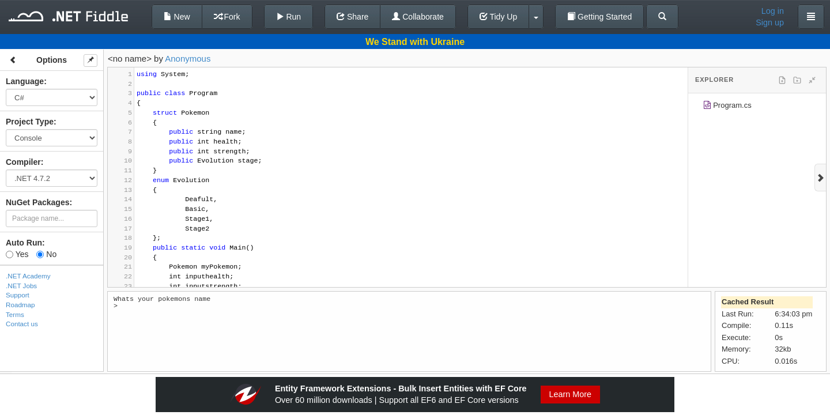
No (46, 254)
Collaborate (418, 16)
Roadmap (20, 304)
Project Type (30, 121)
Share (352, 16)
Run (288, 16)
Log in (772, 11)
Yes (17, 254)
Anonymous (187, 58)
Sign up (770, 22)
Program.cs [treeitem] (727, 107)
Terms (15, 314)
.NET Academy (28, 276)
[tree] (757, 107)
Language (25, 81)
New (177, 16)
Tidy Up (498, 16)
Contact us (22, 323)
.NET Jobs (21, 285)
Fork (227, 16)
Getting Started (599, 16)
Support (17, 295)
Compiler (23, 162)
